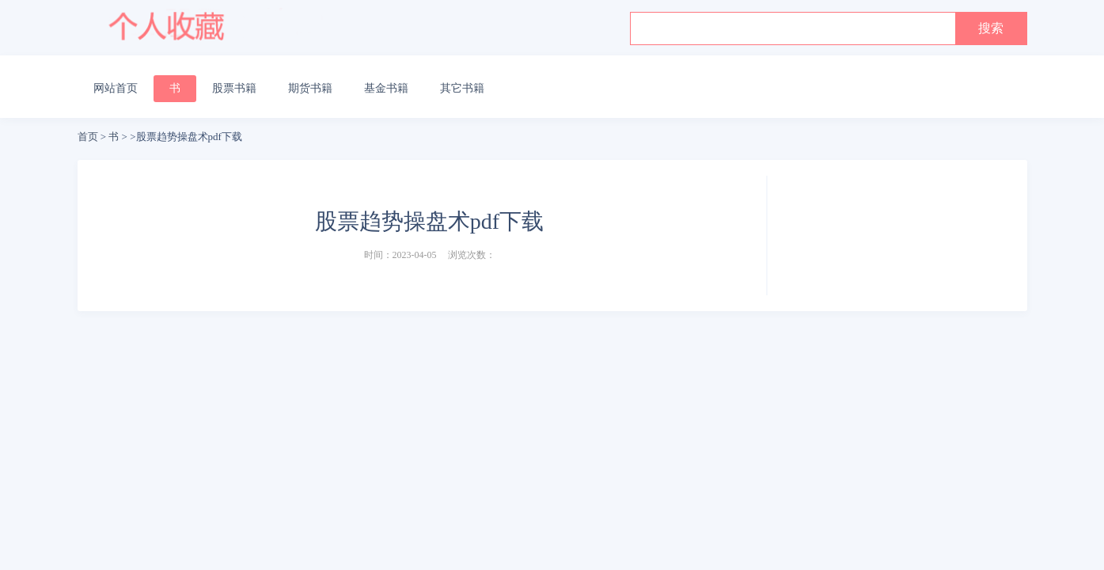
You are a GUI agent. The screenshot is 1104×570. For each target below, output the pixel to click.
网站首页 (115, 88)
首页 (88, 136)
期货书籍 (310, 88)
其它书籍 (462, 88)
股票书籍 (234, 88)
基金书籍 (386, 88)
